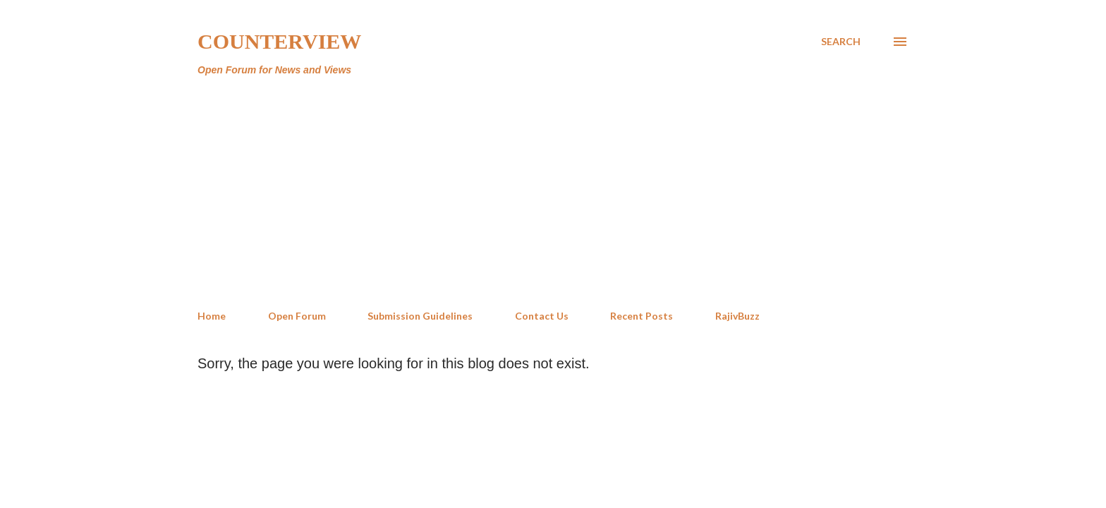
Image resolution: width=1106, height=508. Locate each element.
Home (212, 316)
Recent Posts (641, 316)
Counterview (279, 41)
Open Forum (297, 316)
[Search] (841, 41)
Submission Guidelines (420, 316)
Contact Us (542, 316)
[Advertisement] (553, 193)
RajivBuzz (737, 316)
